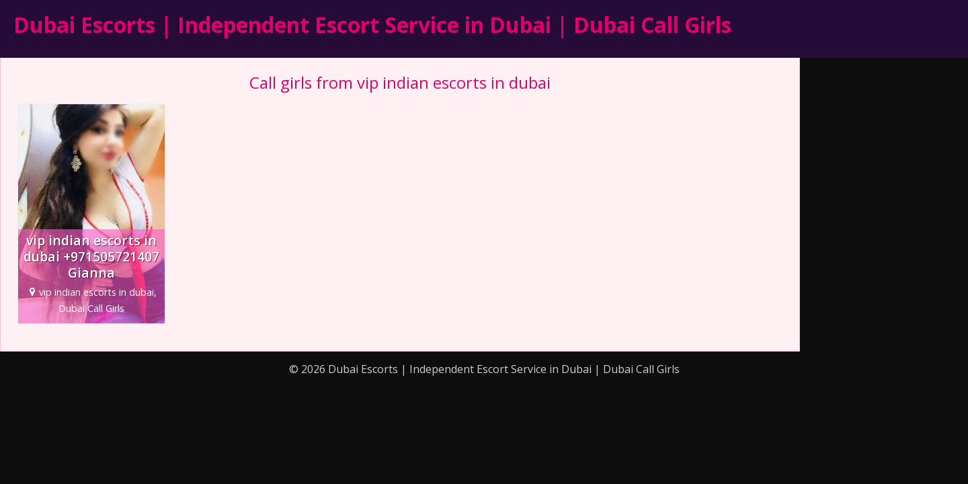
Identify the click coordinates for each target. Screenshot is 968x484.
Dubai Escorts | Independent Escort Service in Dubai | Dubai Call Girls (372, 24)
